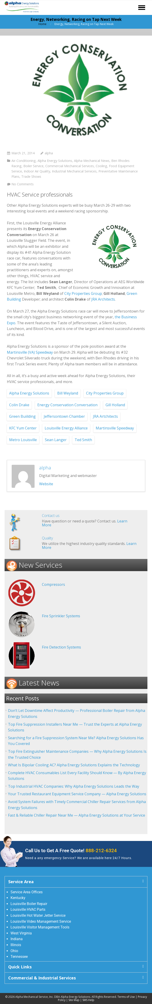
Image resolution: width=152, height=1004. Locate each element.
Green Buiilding (22, 416)
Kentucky (18, 898)
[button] (76, 881)
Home (42, 24)
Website (46, 483)
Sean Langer (56, 439)
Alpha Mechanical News (91, 160)
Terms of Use (126, 997)
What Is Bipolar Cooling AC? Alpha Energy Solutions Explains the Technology (74, 764)
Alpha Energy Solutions (55, 160)
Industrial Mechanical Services (74, 171)
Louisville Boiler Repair (29, 904)
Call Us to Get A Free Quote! (71, 850)
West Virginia (21, 933)
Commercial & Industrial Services (42, 978)
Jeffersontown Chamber (64, 416)
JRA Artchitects (105, 416)
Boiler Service (33, 166)
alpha (49, 153)
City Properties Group (83, 293)
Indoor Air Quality (37, 171)
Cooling (101, 166)
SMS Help (88, 1000)
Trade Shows (31, 176)
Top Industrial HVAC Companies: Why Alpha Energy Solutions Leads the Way (73, 786)
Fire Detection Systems (61, 647)
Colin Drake (19, 404)
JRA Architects (102, 299)
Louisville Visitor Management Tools (40, 927)
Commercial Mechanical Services (69, 166)
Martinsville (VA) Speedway (30, 352)
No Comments (22, 184)
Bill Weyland (67, 393)
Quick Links (20, 967)
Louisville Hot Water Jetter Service (38, 915)
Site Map (73, 1000)
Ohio (14, 951)
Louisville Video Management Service (41, 921)
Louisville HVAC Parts (28, 909)
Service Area (21, 881)
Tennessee (19, 956)
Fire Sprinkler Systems (61, 615)
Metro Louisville (23, 439)
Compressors (53, 584)
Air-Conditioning (23, 160)
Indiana (17, 939)
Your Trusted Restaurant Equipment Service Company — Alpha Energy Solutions (77, 793)
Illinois (16, 945)
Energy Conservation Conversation (67, 404)
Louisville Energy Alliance (66, 428)
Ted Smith (83, 439)
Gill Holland (115, 404)
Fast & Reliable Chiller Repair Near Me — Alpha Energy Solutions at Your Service (76, 815)
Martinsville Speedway (115, 428)
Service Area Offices (27, 892)
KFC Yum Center (23, 428)
